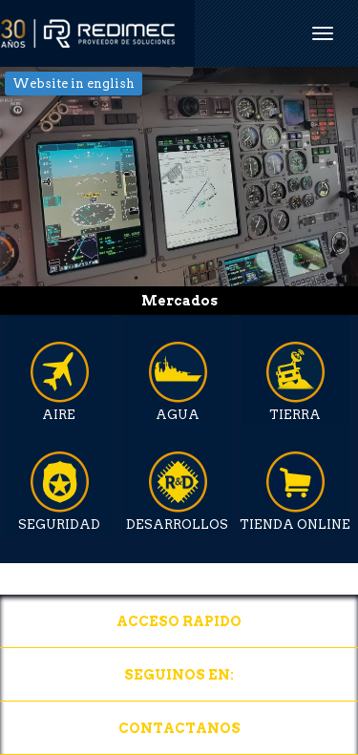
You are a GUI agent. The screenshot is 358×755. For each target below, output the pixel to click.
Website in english (73, 83)
